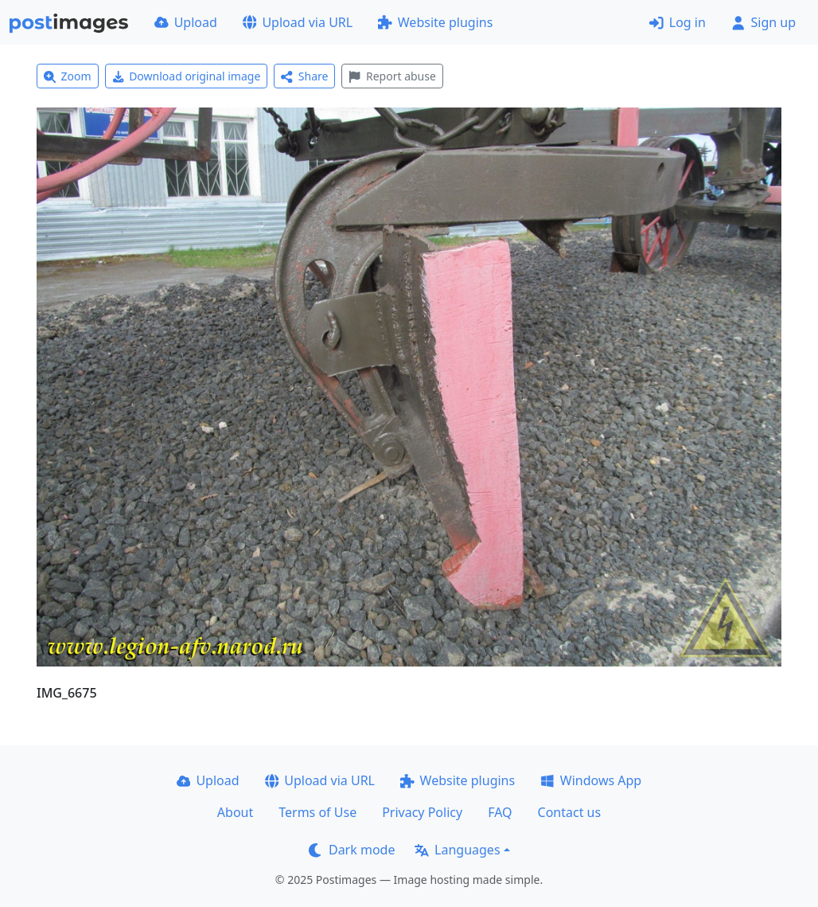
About (235, 812)
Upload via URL (298, 22)
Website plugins (435, 22)
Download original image (186, 76)
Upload (185, 22)
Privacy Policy (422, 812)
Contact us (570, 812)
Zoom (68, 76)
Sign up (763, 22)
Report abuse (392, 76)
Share (304, 76)
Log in (677, 22)
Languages (457, 849)
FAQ (500, 812)
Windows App (590, 780)
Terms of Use (317, 812)
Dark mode (352, 849)
